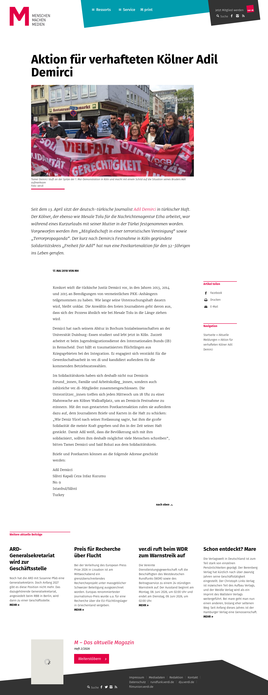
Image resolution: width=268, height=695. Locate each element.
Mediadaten (157, 677)
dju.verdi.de (186, 682)
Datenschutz (137, 682)
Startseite (209, 335)
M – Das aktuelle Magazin (104, 642)
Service (129, 9)
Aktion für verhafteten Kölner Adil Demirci (218, 344)
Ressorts (103, 9)
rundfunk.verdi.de (162, 682)
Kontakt (193, 677)
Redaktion (176, 677)
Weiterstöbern (89, 659)
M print (147, 9)
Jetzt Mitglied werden (229, 10)
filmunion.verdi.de (141, 687)
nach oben (162, 504)
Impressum (136, 677)
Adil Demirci (145, 209)
